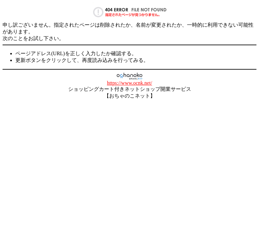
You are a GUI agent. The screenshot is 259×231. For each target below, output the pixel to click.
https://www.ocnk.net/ (129, 83)
